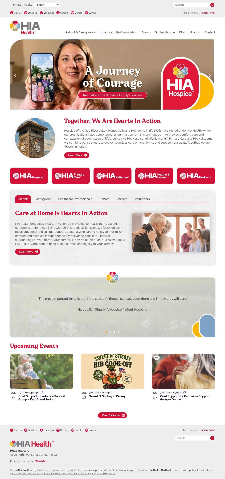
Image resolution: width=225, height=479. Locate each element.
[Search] (212, 5)
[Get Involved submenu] (174, 32)
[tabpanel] (112, 233)
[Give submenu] (149, 32)
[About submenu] (199, 32)
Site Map (41, 461)
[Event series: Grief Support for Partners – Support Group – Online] (184, 392)
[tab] (23, 199)
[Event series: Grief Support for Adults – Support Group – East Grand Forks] (42, 392)
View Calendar (111, 415)
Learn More (75, 155)
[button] (15, 75)
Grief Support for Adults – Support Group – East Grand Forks (41, 398)
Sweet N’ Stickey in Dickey (107, 396)
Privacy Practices (21, 461)
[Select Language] (47, 5)
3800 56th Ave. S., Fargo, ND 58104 (33, 454)
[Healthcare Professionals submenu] (136, 32)
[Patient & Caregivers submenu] (95, 32)
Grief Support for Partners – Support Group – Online (185, 398)
